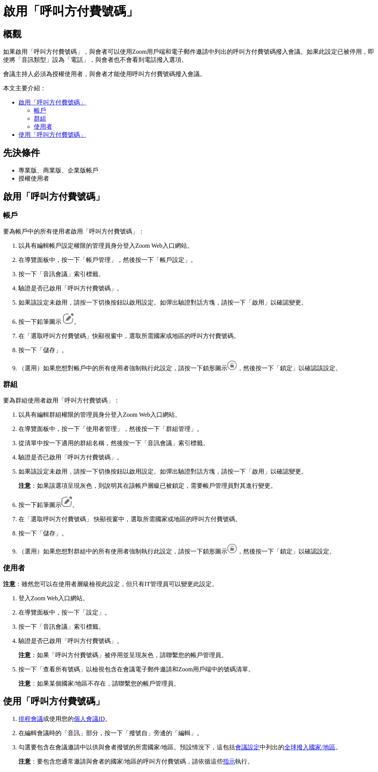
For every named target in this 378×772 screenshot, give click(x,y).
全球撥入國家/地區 (309, 747)
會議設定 (247, 747)
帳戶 (40, 110)
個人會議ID (89, 719)
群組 (40, 118)
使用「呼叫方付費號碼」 (52, 134)
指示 (229, 761)
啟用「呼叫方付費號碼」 (52, 102)
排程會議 (30, 719)
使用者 (43, 126)
